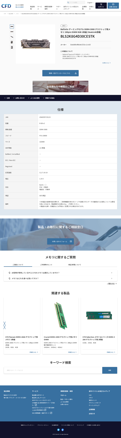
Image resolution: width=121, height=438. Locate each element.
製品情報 (32, 7)
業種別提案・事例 (49, 7)
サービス (39, 7)
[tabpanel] (60, 277)
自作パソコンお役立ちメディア (71, 7)
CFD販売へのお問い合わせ (93, 425)
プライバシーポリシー (43, 425)
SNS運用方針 (55, 425)
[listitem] (112, 283)
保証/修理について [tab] (74, 264)
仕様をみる (106, 63)
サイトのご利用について (67, 425)
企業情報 (84, 7)
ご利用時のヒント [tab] (46, 264)
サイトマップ (80, 425)
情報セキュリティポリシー (27, 425)
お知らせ (91, 7)
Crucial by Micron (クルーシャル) (80, 44)
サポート (58, 7)
